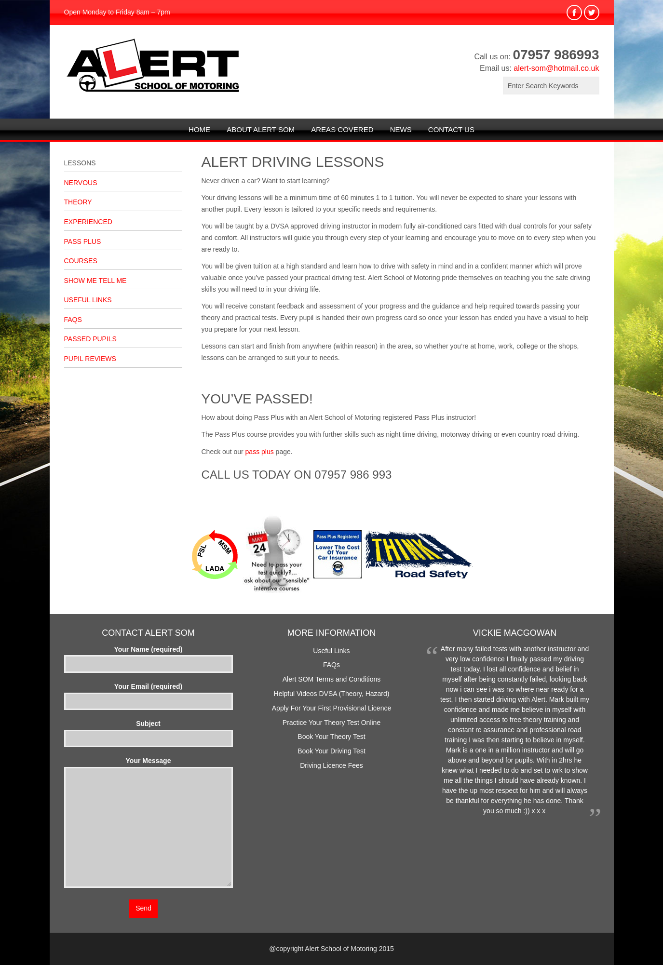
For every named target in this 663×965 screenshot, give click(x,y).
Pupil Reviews (90, 358)
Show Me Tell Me (95, 280)
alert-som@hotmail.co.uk (556, 68)
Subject (148, 731)
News (401, 129)
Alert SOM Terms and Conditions (332, 679)
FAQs (73, 319)
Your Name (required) (148, 656)
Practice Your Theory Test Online (331, 722)
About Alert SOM (261, 129)
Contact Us (451, 129)
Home (199, 129)
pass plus (259, 452)
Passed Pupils (90, 339)
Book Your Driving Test (331, 751)
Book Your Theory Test (331, 736)
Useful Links (88, 300)
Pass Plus (82, 241)
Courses (80, 261)
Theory (78, 202)
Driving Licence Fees (331, 765)
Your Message (148, 823)
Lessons (80, 163)
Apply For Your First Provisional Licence (331, 708)
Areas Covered (342, 129)
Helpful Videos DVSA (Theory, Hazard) (332, 693)
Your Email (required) (148, 694)
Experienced (88, 222)
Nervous (80, 183)
